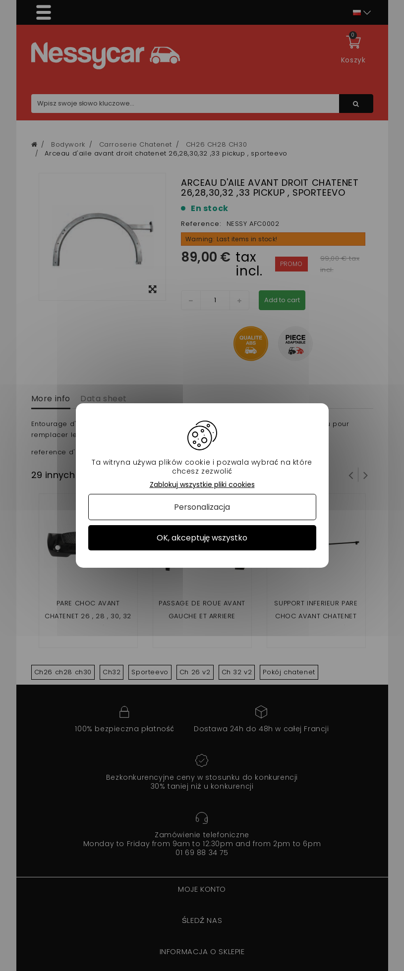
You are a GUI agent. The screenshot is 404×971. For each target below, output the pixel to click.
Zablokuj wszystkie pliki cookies (202, 485)
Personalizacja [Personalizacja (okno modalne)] (202, 507)
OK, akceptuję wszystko (202, 537)
